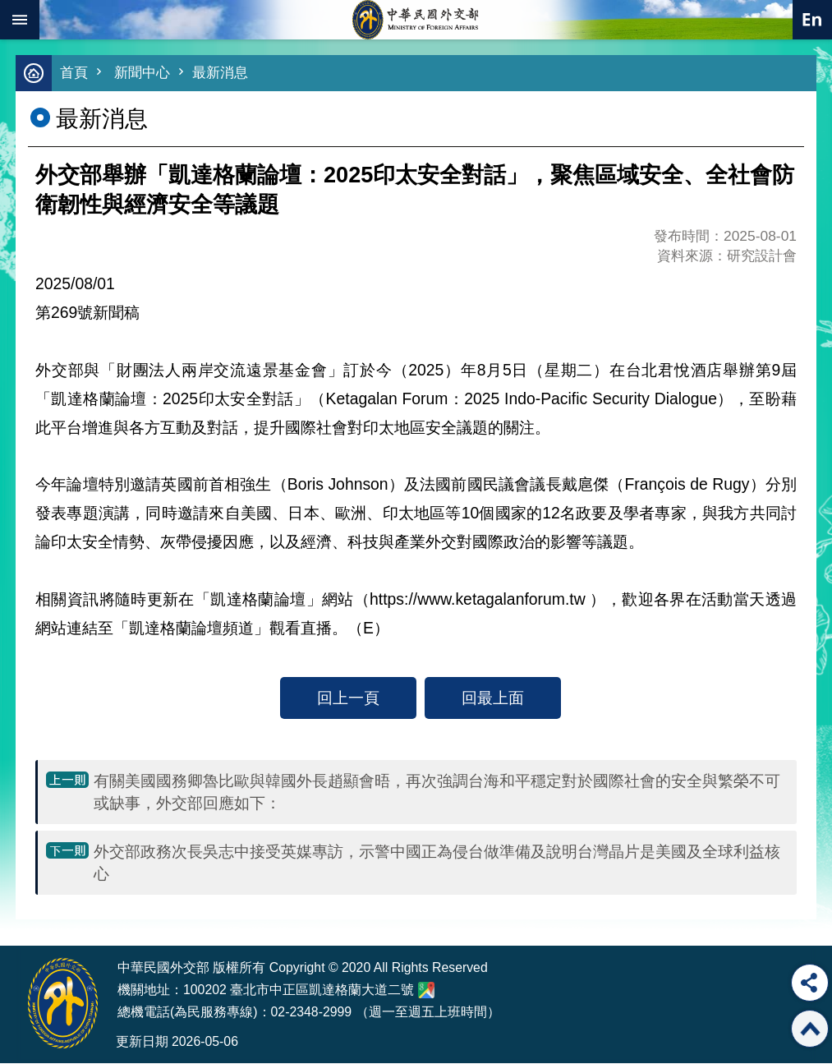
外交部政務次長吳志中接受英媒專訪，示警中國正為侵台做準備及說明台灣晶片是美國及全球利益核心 (437, 863)
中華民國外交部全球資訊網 (416, 19)
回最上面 (493, 698)
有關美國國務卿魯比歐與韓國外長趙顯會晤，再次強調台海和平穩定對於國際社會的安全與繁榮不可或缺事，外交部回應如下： (437, 792)
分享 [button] (810, 983)
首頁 (74, 73)
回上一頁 (348, 698)
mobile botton (19, 19)
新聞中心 (142, 73)
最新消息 (220, 73)
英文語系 (812, 19)
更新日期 (142, 1042)
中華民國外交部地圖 (426, 991)
